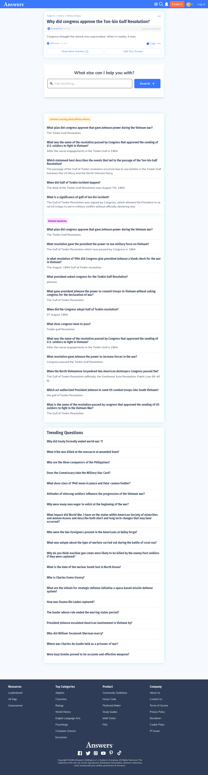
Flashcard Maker (112, 705)
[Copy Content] (151, 43)
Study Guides (110, 711)
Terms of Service (159, 705)
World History (63, 711)
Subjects (51, 15)
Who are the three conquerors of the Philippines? (78, 462)
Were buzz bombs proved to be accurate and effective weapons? (88, 654)
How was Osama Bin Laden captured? (71, 602)
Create (177, 4)
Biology (59, 705)
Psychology (61, 724)
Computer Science (65, 731)
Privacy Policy (157, 711)
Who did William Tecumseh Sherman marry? (75, 633)
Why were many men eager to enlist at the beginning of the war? (88, 504)
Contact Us (156, 699)
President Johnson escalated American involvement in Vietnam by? (89, 623)
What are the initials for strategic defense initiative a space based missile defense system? (100, 589)
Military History (74, 15)
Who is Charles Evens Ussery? (66, 577)
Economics (61, 737)
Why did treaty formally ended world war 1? (75, 441)
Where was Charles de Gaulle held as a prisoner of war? (82, 644)
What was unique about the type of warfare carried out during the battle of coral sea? (102, 543)
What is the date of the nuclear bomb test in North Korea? (84, 567)
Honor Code (109, 699)
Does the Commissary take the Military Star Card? (79, 473)
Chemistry (61, 699)
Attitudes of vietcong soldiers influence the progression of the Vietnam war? (96, 494)
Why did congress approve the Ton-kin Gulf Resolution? (98, 21)
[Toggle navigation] (156, 4)
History (61, 15)
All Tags (12, 699)
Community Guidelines (115, 692)
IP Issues (155, 731)
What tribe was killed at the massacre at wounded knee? (83, 452)
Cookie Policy (157, 724)
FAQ (105, 724)
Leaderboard (15, 692)
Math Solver (109, 718)
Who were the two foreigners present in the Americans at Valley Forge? (92, 532)
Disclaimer (155, 718)
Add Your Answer (133, 51)
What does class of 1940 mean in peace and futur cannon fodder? (89, 483)
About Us (155, 692)
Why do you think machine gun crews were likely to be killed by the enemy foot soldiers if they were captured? (103, 554)
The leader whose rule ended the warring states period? (83, 612)
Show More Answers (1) (75, 51)
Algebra (59, 692)
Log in (201, 4)
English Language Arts (67, 718)
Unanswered (15, 705)
